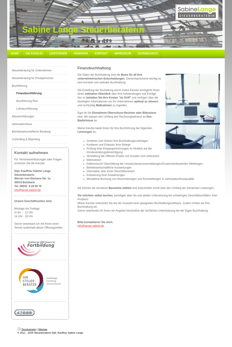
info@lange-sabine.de (27, 190)
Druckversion (26, 329)
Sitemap (42, 329)
